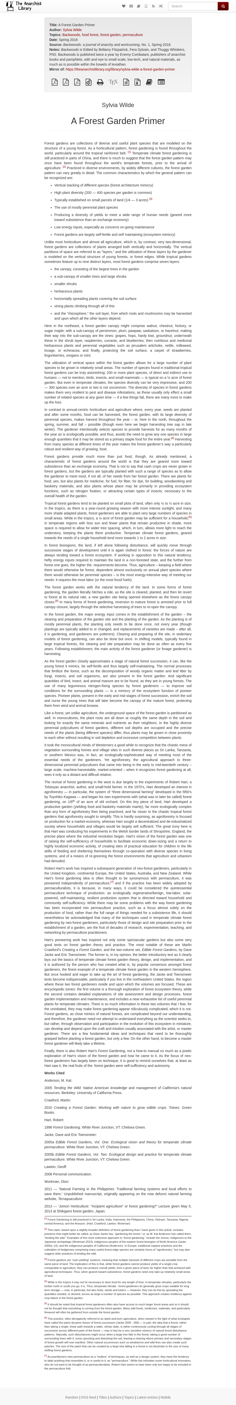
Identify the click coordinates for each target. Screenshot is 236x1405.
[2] (64, 166)
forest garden (110, 35)
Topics (129, 1397)
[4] (172, 438)
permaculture (133, 35)
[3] (150, 198)
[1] (129, 151)
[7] (111, 881)
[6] (56, 600)
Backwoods (71, 35)
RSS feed (88, 1397)
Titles (103, 1397)
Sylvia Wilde (72, 30)
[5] (190, 516)
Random (71, 1397)
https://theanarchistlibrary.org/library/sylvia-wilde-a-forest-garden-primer (120, 69)
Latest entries (147, 1397)
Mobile (166, 1397)
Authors (115, 1397)
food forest (90, 35)
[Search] (193, 6)
